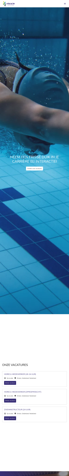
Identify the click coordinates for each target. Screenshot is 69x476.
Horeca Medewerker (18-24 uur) (20, 374)
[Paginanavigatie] (65, 4)
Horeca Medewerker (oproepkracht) (22, 392)
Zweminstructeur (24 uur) (17, 410)
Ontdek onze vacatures (34, 169)
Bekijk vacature (10, 383)
